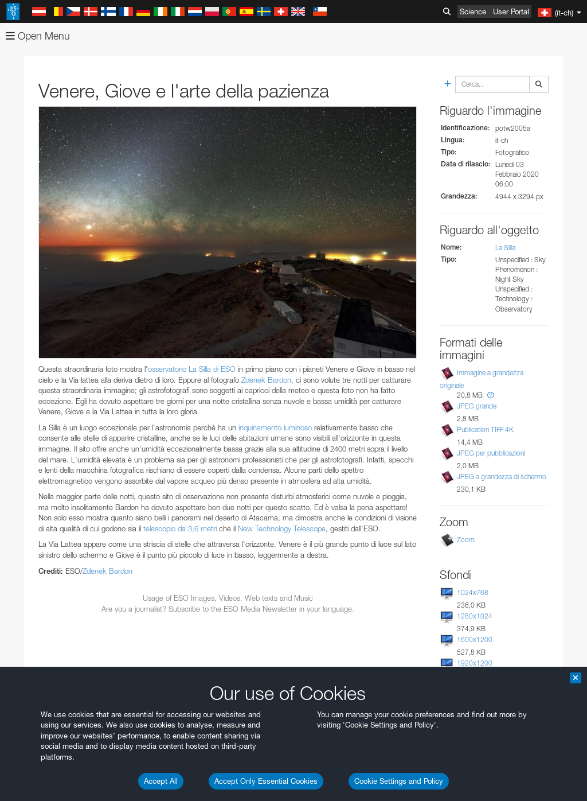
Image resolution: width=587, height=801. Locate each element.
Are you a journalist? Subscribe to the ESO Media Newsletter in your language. (227, 608)
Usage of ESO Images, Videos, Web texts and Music (228, 597)
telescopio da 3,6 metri (180, 528)
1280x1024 (474, 616)
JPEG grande (476, 406)
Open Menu (38, 36)
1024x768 (472, 592)
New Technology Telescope (282, 528)
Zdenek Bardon (266, 379)
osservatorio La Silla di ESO (192, 369)
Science (473, 11)
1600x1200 (474, 639)
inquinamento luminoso (275, 427)
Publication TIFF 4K (485, 429)
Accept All (161, 781)
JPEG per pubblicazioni (491, 453)
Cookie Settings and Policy (398, 781)
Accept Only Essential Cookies (266, 781)
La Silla (505, 247)
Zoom (466, 539)
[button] (490, 395)
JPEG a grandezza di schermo (501, 476)
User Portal (511, 11)
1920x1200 (474, 663)
